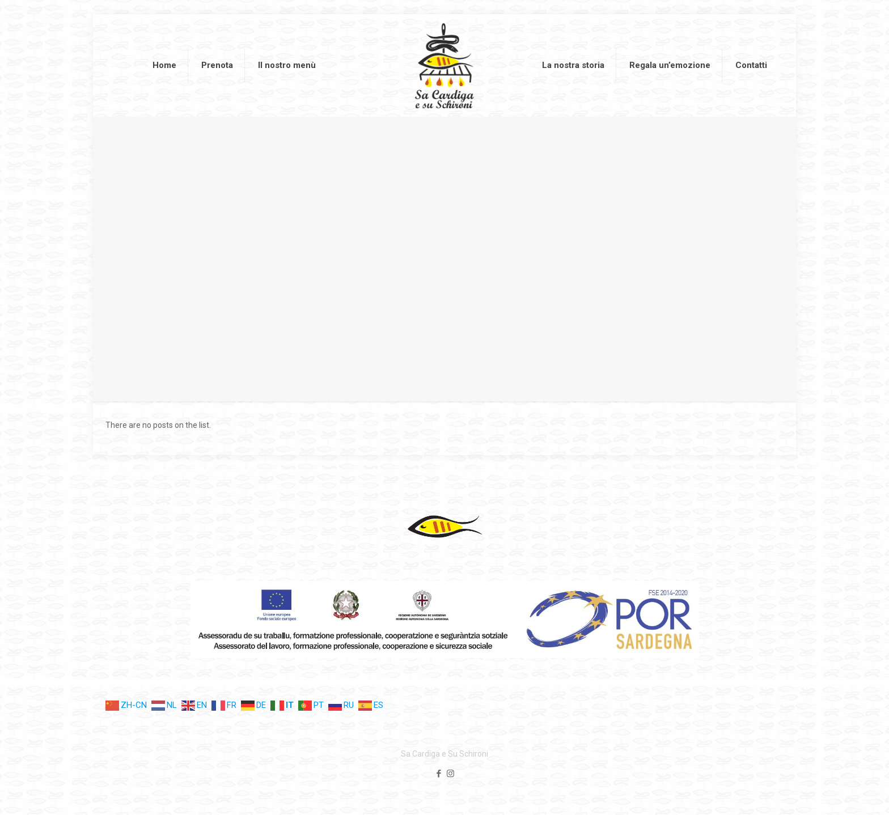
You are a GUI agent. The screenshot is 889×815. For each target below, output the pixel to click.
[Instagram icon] (450, 774)
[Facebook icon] (438, 774)
